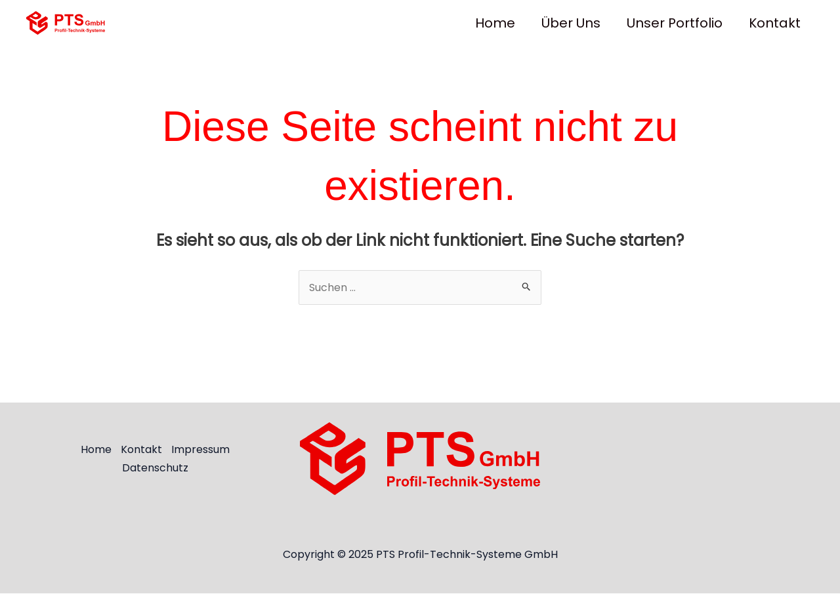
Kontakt (775, 23)
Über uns (570, 23)
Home (495, 23)
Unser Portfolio (675, 23)
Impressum (200, 450)
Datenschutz (154, 467)
